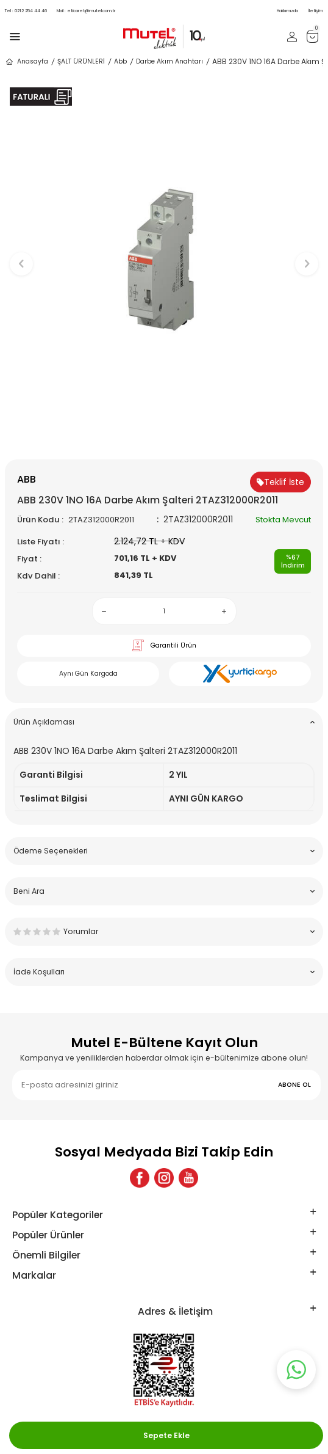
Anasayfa (26, 62)
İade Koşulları (164, 971)
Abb (120, 61)
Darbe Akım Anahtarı (169, 61)
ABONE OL (294, 1084)
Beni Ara (164, 891)
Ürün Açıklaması (164, 722)
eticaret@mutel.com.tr (86, 10)
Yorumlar (164, 931)
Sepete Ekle (166, 1435)
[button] (164, 439)
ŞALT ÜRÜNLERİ (81, 61)
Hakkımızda (287, 10)
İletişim (315, 10)
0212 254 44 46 (26, 10)
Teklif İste (280, 482)
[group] (164, 257)
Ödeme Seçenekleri (164, 851)
